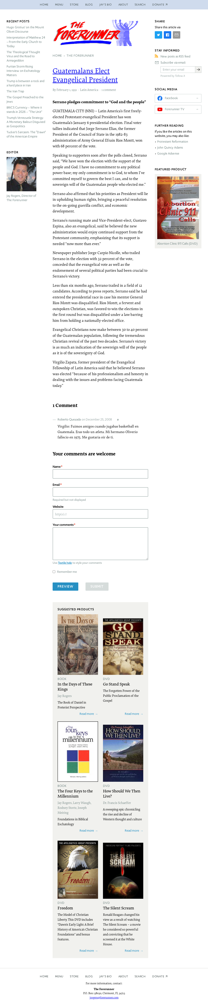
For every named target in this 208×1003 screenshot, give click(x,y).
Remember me (67, 572)
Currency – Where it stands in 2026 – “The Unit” (24, 109)
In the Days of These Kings (75, 686)
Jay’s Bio (105, 5)
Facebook (171, 98)
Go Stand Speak (116, 684)
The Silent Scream (118, 907)
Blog (89, 5)
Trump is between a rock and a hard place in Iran (25, 83)
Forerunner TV (174, 109)
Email (56, 485)
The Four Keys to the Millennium (75, 793)
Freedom (65, 907)
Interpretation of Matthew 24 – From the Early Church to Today (26, 42)
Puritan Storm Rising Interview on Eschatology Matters (23, 70)
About (123, 5)
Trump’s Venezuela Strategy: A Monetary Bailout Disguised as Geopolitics (26, 122)
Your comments (63, 525)
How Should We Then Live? (121, 793)
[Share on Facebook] (167, 35)
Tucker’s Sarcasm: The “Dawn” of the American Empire (26, 134)
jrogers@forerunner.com (104, 997)
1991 (74, 90)
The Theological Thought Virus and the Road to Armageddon (23, 56)
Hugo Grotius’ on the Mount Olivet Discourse (25, 29)
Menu (59, 5)
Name (57, 466)
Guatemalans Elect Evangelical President (85, 75)
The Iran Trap (15, 91)
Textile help (65, 563)
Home (44, 5)
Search (140, 5)
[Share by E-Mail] (176, 35)
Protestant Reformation (172, 142)
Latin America (89, 90)
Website (58, 506)
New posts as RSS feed (175, 56)
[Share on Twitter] (158, 35)
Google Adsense (168, 153)
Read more (87, 714)
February (63, 90)
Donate (158, 976)
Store (74, 5)
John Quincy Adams (170, 148)
